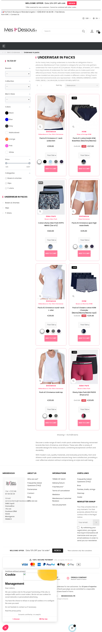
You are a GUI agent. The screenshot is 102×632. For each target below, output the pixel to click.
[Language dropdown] (96, 18)
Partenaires (32, 489)
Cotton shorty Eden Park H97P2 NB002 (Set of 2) (51, 224)
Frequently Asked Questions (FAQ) (34, 484)
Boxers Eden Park (51, 219)
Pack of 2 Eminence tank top (51, 392)
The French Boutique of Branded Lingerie (18, 12)
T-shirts (8, 213)
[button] (5, 628)
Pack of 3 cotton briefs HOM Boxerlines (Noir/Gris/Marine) (84, 139)
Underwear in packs (16, 197)
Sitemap (80, 493)
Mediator (56, 494)
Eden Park (51, 216)
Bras (79, 485)
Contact (30, 493)
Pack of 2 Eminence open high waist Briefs (84, 224)
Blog (29, 497)
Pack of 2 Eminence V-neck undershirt (51, 139)
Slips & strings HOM (84, 134)
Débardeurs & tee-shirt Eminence (51, 134)
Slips (7, 208)
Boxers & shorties (12, 203)
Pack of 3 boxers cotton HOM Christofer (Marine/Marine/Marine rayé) (84, 310)
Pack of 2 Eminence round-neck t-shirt (51, 309)
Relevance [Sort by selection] (83, 85)
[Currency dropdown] (86, 18)
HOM (84, 132)
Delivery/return (58, 483)
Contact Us (14, 14)
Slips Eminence (84, 219)
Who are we (32, 501)
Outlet (79, 497)
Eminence (51, 132)
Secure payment (59, 505)
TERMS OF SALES (59, 479)
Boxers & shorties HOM (84, 303)
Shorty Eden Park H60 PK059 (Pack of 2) (84, 394)
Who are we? (32, 479)
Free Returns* (57, 487)
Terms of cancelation (61, 491)
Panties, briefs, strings (86, 489)
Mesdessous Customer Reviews (61, 500)
